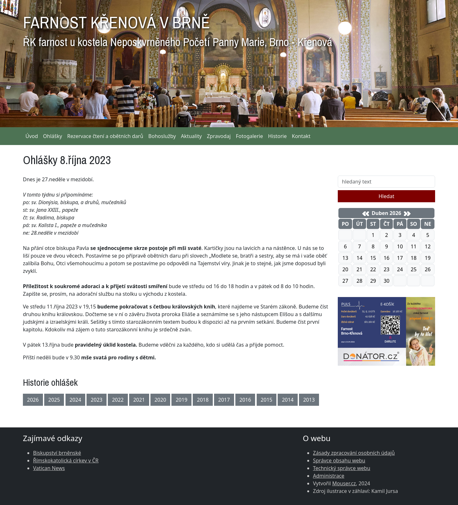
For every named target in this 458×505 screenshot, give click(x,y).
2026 (33, 399)
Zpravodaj (219, 136)
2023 (96, 399)
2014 (288, 399)
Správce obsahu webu (339, 460)
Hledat (386, 196)
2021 (139, 399)
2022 (118, 399)
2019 (181, 399)
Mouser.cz (344, 483)
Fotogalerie (249, 136)
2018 (203, 399)
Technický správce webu (341, 468)
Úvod (31, 136)
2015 (267, 399)
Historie (277, 136)
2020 (160, 399)
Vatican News (49, 468)
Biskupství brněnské (57, 452)
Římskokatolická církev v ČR (66, 460)
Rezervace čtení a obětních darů (105, 136)
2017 (224, 399)
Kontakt (301, 136)
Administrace (328, 475)
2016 (245, 399)
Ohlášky (52, 136)
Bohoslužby (162, 136)
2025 (54, 399)
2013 (309, 399)
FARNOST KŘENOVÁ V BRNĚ (177, 29)
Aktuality (191, 136)
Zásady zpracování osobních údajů (354, 452)
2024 (75, 399)
